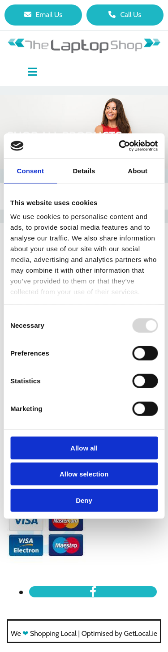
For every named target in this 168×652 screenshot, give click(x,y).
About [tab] (137, 170)
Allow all (84, 447)
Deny (84, 500)
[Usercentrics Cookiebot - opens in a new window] (120, 146)
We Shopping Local (44, 633)
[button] (43, 15)
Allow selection (84, 474)
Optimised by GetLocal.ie (119, 633)
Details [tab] (84, 170)
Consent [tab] (30, 170)
